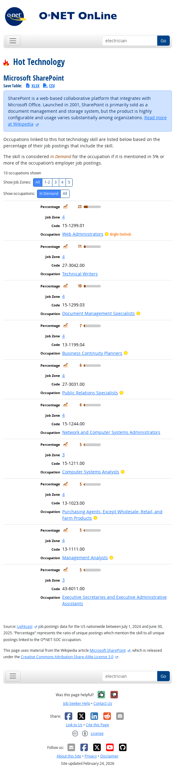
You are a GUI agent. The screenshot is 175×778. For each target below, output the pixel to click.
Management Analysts (85, 557)
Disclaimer (109, 756)
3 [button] (63, 454)
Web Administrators (82, 234)
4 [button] (63, 217)
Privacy (91, 756)
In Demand (49, 193)
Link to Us (74, 724)
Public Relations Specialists (90, 393)
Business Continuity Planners (92, 353)
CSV (49, 86)
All (38, 182)
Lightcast (24, 626)
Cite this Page (97, 724)
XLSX (32, 86)
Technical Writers (80, 274)
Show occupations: (19, 193)
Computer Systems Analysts (90, 472)
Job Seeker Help (76, 703)
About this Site (69, 756)
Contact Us (102, 703)
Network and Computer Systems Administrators (111, 432)
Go (163, 41)
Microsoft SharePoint (108, 650)
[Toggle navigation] (13, 40)
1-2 (47, 182)
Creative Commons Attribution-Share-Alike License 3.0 (67, 656)
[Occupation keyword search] (130, 41)
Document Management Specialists (98, 313)
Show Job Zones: (17, 182)
